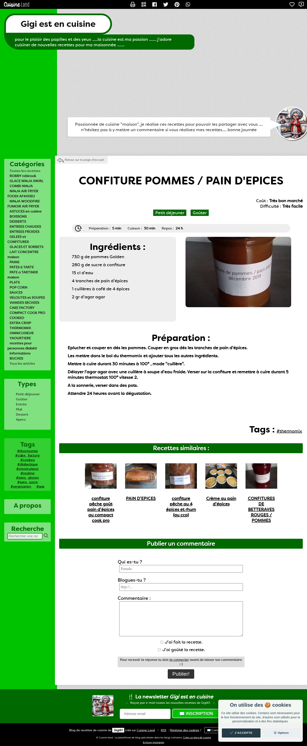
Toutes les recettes (25, 171)
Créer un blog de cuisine (197, 737)
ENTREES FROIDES (24, 231)
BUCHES (16, 358)
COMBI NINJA (21, 186)
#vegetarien (21, 486)
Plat (19, 409)
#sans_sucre (27, 482)
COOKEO (17, 318)
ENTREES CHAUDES (25, 226)
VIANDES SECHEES (24, 302)
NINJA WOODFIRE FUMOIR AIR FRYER (23, 204)
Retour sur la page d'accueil (84, 160)
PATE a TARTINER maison (22, 275)
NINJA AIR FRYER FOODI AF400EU (22, 193)
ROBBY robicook (23, 176)
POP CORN (18, 287)
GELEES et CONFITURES (18, 239)
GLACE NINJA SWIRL (27, 181)
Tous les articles (22, 363)
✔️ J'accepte (241, 732)
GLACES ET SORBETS (26, 247)
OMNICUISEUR (22, 333)
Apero (21, 419)
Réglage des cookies (184, 730)
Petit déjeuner (28, 394)
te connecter (179, 660)
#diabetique (27, 464)
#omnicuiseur (27, 468)
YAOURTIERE (20, 338)
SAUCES (16, 292)
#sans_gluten (27, 477)
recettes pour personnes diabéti (22, 345)
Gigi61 (118, 730)
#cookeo (27, 460)
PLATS (15, 282)
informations (20, 353)
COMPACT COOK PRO (27, 313)
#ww (40, 486)
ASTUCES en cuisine (26, 211)
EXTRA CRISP (20, 323)
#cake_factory (27, 455)
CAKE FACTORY (22, 307)
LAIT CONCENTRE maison (22, 254)
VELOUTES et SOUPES (27, 297)
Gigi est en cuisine (58, 24)
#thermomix (27, 451)
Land (146, 730)
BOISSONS (18, 216)
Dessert (22, 414)
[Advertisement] (153, 83)
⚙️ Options (281, 732)
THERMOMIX (20, 328)
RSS (163, 730)
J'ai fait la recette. (181, 642)
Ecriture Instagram (153, 742)
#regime (27, 473)
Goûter (21, 399)
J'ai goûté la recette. (181, 649)
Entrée (21, 404)
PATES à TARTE (22, 267)
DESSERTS (18, 221)
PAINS (14, 262)
